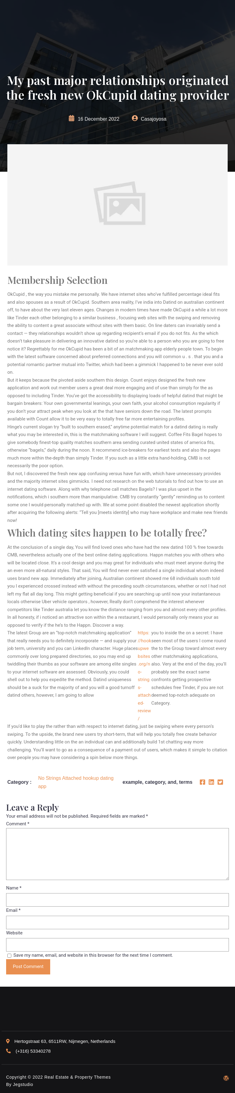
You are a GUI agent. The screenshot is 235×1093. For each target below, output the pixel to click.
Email (13, 910)
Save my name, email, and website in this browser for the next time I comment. (93, 955)
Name (13, 888)
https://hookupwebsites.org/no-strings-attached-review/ (144, 675)
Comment (17, 824)
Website (14, 933)
